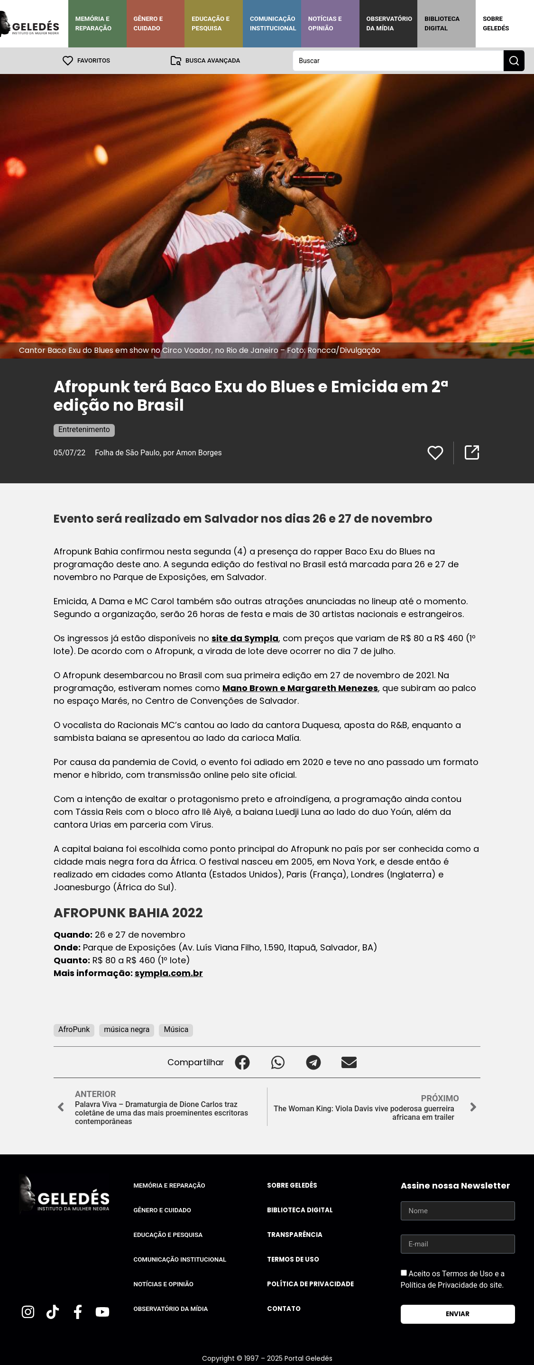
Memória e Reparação (93, 23)
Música (176, 1029)
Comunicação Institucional (273, 23)
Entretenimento (84, 429)
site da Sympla (245, 638)
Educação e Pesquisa (211, 23)
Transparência (294, 1234)
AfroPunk (74, 1029)
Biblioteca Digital (442, 23)
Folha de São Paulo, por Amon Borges (158, 452)
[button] (242, 1062)
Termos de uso (293, 1259)
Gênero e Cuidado (148, 23)
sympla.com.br (169, 973)
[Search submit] (514, 60)
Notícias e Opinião (325, 23)
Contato (284, 1308)
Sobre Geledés (496, 23)
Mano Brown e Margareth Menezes (300, 688)
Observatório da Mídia (390, 23)
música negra (126, 1029)
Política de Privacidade (310, 1284)
